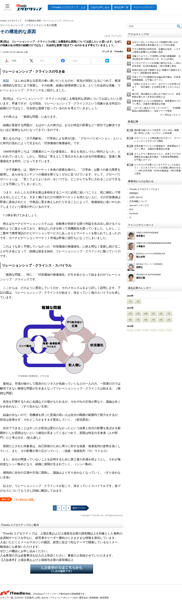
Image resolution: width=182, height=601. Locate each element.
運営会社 (83, 597)
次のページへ (79, 508)
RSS (131, 209)
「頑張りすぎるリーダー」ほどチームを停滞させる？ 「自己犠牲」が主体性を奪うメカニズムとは (156, 87)
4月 (145, 320)
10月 (146, 314)
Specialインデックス (139, 205)
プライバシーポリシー (61, 597)
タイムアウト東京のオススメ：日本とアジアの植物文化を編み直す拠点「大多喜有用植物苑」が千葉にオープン (157, 157)
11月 (138, 314)
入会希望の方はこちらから (61, 569)
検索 (179, 26)
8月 (161, 314)
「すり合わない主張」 (24, 499)
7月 (168, 314)
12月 (130, 314)
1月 (138, 301)
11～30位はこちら (169, 114)
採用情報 (93, 597)
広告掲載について (138, 201)
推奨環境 (104, 597)
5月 (138, 320)
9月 (153, 314)
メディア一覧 (6, 597)
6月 (130, 320)
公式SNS (19, 597)
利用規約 (133, 193)
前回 (6, 80)
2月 (130, 301)
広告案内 (29, 597)
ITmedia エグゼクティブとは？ (144, 189)
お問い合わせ (136, 197)
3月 (153, 320)
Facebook (133, 213)
